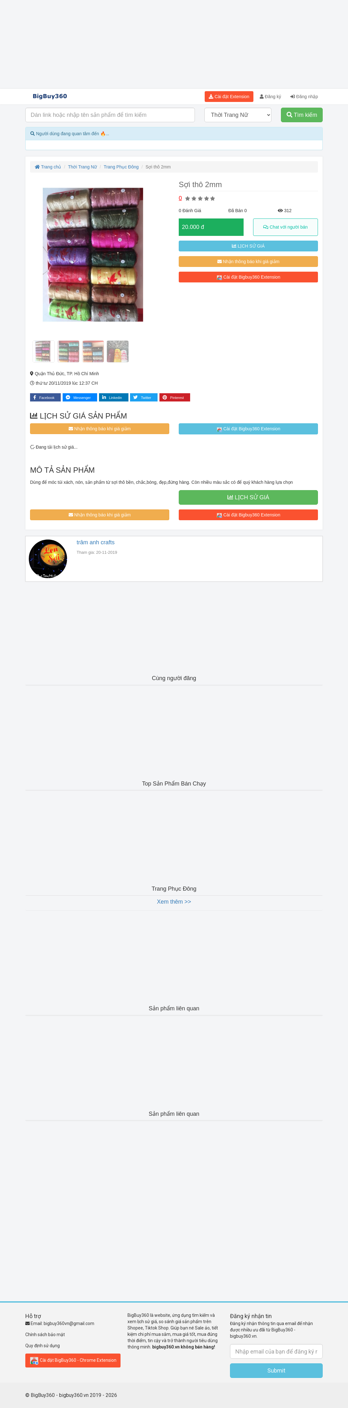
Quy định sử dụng (42, 1345)
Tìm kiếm (302, 115)
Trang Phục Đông (121, 166)
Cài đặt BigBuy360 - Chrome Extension (72, 1360)
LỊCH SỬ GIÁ (248, 246)
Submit (276, 1370)
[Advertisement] (174, 44)
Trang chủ (48, 166)
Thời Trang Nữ (82, 166)
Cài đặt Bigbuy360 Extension (248, 277)
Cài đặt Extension (229, 96)
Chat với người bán (285, 227)
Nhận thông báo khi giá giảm (248, 261)
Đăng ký (270, 96)
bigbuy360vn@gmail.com (69, 1323)
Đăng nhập (304, 96)
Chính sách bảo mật (45, 1334)
